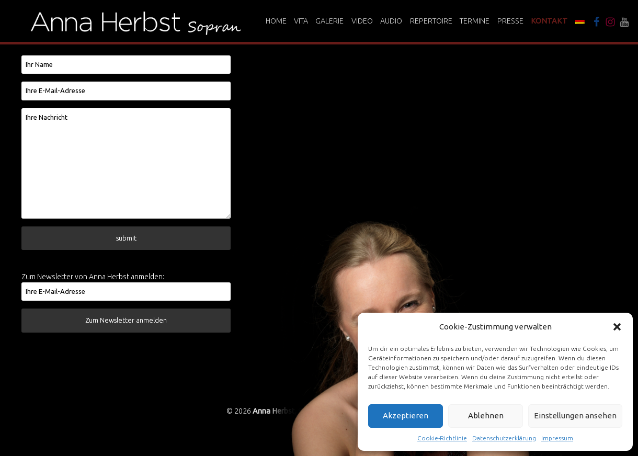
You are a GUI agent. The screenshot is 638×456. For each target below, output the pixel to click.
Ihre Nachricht (126, 163)
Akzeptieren (405, 415)
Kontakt (549, 21)
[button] (617, 327)
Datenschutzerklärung (504, 438)
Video (362, 21)
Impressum (557, 438)
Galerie (329, 21)
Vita (301, 21)
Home (276, 21)
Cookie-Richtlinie (442, 438)
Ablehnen (486, 415)
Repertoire (431, 21)
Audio (391, 21)
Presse (510, 21)
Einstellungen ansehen (575, 415)
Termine (474, 21)
